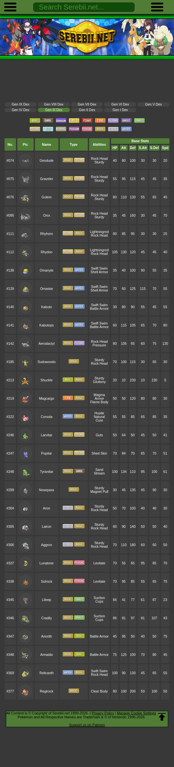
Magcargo (46, 398)
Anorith (46, 636)
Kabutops (47, 325)
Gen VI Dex (120, 104)
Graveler (46, 179)
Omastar (46, 289)
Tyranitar (46, 472)
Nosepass (46, 490)
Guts (99, 435)
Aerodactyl (47, 343)
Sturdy (99, 162)
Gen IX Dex (20, 104)
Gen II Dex (87, 110)
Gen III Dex (53, 110)
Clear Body (99, 691)
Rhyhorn (46, 234)
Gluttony (99, 382)
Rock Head (99, 158)
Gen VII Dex (87, 104)
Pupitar (46, 453)
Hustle (99, 413)
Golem (46, 197)
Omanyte (46, 270)
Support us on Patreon (87, 725)
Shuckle (46, 380)
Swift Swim (99, 268)
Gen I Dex (120, 110)
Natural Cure (99, 418)
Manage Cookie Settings (136, 713)
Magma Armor (99, 396)
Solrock (46, 581)
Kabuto (46, 307)
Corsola (47, 417)
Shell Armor (99, 272)
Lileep (46, 600)
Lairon (46, 526)
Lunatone (47, 563)
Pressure (99, 345)
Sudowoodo (46, 362)
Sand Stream (99, 471)
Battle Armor (99, 308)
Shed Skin (99, 453)
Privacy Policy (103, 713)
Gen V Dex (153, 104)
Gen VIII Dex (54, 104)
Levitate (99, 563)
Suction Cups (99, 599)
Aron (46, 508)
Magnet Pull (99, 491)
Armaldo (46, 655)
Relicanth (47, 673)
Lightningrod (99, 232)
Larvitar (46, 435)
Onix (46, 215)
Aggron (46, 545)
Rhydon (47, 252)
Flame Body (99, 402)
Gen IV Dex (20, 110)
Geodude (47, 160)
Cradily (46, 618)
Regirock (46, 691)
